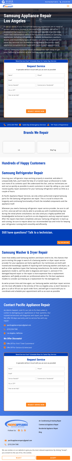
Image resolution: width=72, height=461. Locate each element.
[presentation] (36, 103)
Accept (53, 458)
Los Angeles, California (14, 333)
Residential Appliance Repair (48, 428)
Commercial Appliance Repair (48, 425)
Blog (40, 432)
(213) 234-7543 (12, 125)
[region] (36, 454)
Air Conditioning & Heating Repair (50, 421)
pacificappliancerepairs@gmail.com (19, 325)
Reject (18, 458)
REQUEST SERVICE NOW (36, 111)
